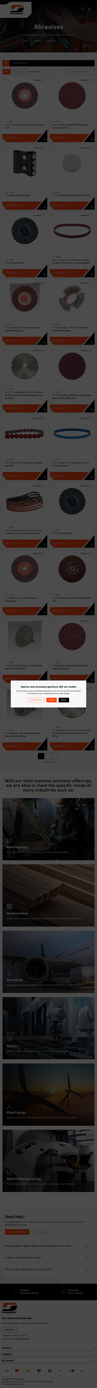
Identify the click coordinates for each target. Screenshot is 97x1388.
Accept (51, 700)
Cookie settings (36, 700)
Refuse (63, 700)
